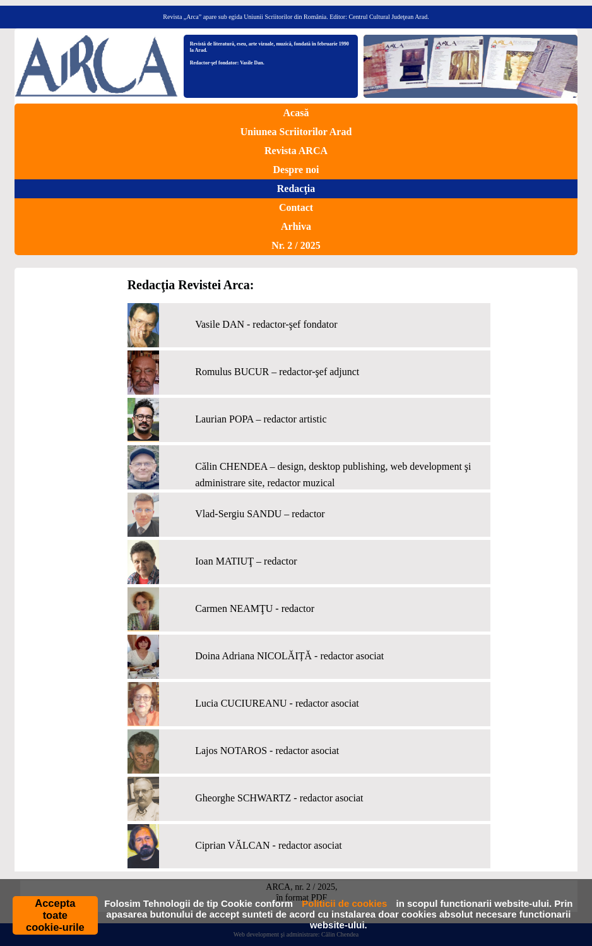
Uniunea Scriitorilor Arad (296, 131)
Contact (296, 207)
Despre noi (296, 169)
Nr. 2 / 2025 (296, 245)
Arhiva (296, 226)
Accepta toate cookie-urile (55, 915)
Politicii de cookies (344, 903)
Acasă (296, 112)
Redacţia (296, 188)
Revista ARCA (296, 150)
